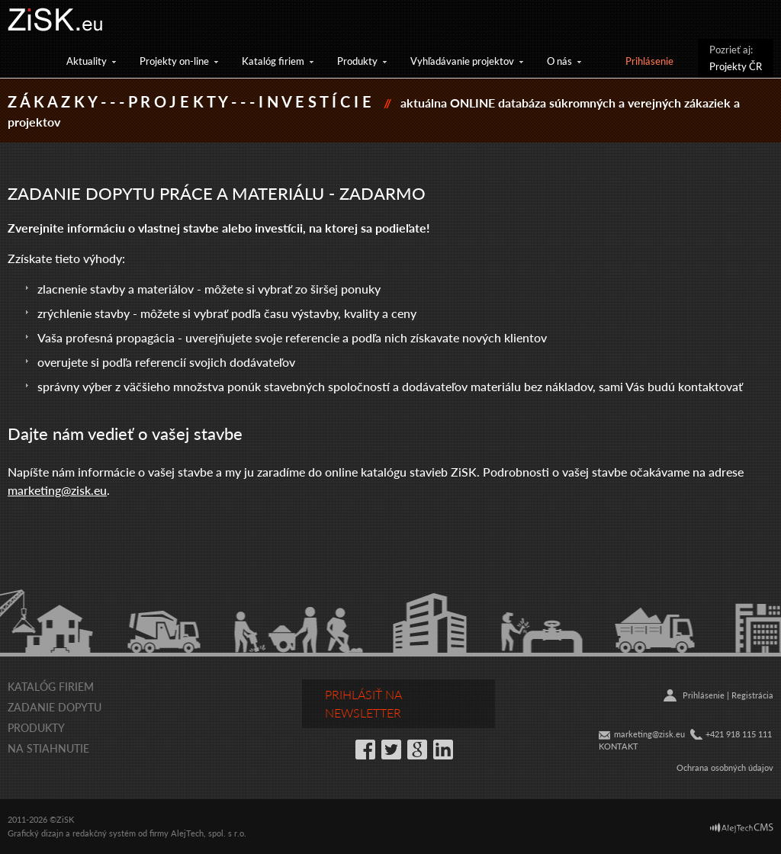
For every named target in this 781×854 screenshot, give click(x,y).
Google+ (417, 749)
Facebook (365, 749)
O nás (559, 60)
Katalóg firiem (273, 60)
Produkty (357, 60)
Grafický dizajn (35, 833)
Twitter (391, 749)
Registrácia (752, 695)
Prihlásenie (649, 60)
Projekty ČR (735, 66)
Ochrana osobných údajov (725, 767)
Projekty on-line (174, 60)
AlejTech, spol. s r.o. (208, 833)
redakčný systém (104, 833)
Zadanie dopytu (54, 706)
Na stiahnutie (48, 748)
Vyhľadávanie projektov (462, 60)
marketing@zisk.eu (57, 490)
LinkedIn (443, 749)
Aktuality (86, 60)
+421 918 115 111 (738, 734)
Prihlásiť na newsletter (363, 703)
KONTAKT (618, 746)
